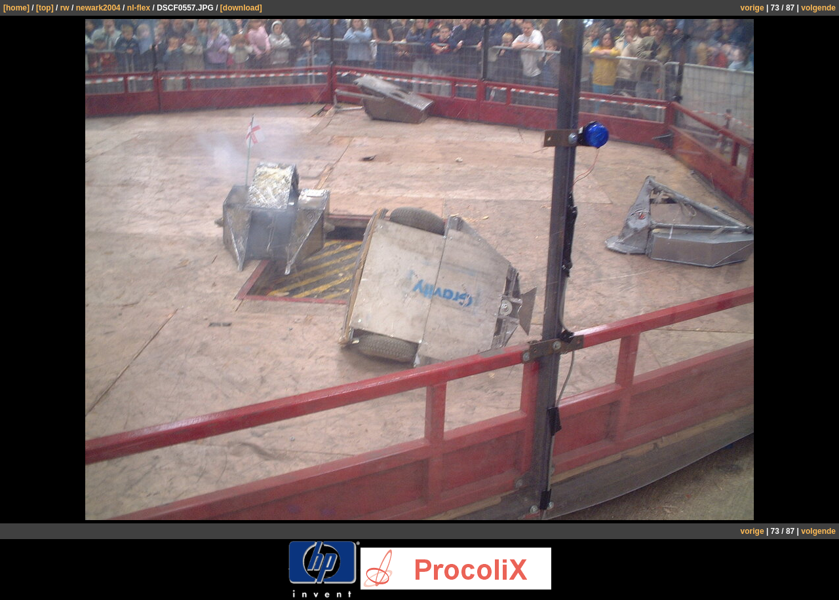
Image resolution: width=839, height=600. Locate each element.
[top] (45, 7)
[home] (16, 7)
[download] (241, 7)
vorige (752, 7)
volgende (818, 7)
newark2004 (98, 7)
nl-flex (138, 7)
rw (64, 7)
